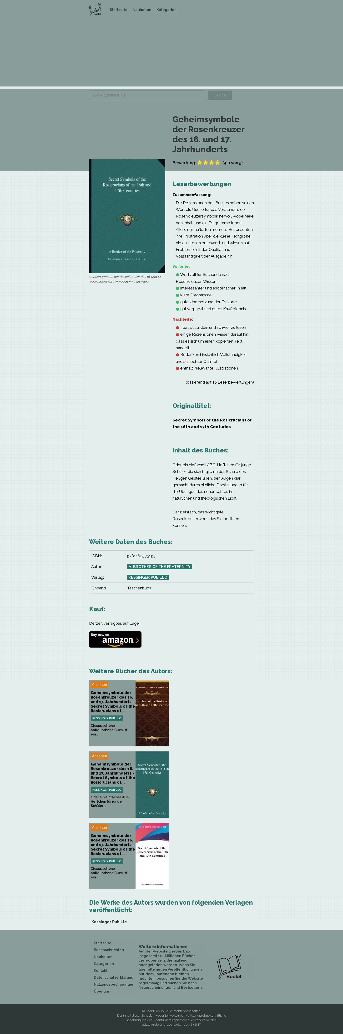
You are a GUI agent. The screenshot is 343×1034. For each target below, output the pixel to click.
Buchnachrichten (109, 950)
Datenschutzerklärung (113, 977)
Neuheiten (142, 10)
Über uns (102, 991)
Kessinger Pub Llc (148, 577)
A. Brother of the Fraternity (160, 566)
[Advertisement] (171, 53)
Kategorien (166, 10)
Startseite (118, 10)
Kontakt (100, 970)
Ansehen (99, 685)
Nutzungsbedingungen (114, 984)
